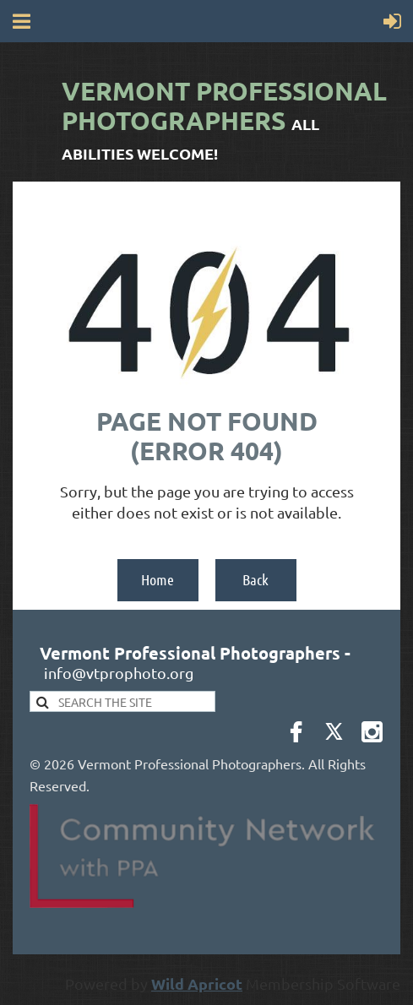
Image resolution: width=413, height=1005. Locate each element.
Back (255, 579)
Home (157, 579)
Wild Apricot (196, 983)
